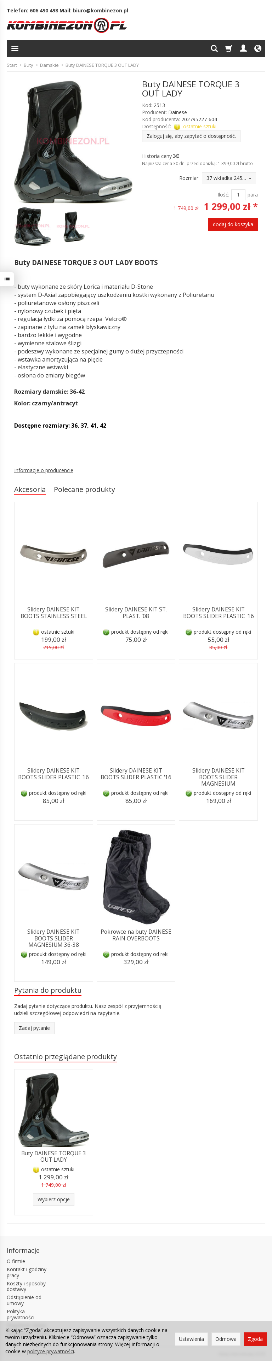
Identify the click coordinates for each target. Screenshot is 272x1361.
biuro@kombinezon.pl (100, 10)
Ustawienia (191, 1339)
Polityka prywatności (20, 1314)
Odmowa (226, 1339)
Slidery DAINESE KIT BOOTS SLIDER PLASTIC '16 (218, 613)
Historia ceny (160, 156)
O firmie (16, 1261)
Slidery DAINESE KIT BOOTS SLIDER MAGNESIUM (218, 777)
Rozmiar (188, 178)
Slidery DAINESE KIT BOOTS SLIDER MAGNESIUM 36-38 (53, 938)
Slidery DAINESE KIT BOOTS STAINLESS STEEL (54, 613)
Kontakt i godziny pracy (26, 1272)
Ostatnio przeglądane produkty (65, 1056)
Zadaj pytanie (34, 1028)
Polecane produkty (84, 489)
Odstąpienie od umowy (24, 1300)
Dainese (177, 112)
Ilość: (223, 194)
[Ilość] (238, 194)
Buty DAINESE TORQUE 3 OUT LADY (53, 1156)
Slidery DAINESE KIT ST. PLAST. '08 (136, 613)
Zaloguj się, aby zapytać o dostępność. (191, 136)
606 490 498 (44, 10)
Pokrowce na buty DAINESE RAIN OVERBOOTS (136, 935)
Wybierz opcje (54, 1199)
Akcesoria (30, 489)
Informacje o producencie (43, 470)
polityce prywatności (50, 1351)
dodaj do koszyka (233, 224)
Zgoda (255, 1339)
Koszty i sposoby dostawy (26, 1286)
